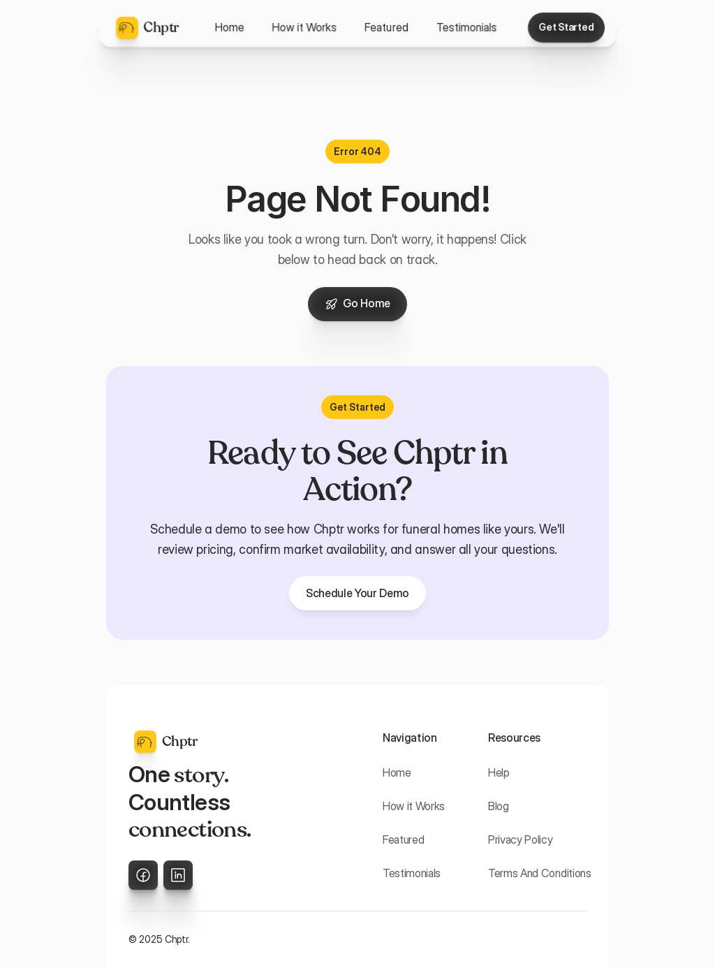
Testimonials (412, 873)
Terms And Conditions (539, 873)
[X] (143, 875)
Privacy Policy (520, 839)
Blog (498, 806)
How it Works (414, 806)
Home (397, 772)
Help (499, 772)
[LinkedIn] (178, 875)
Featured (403, 839)
